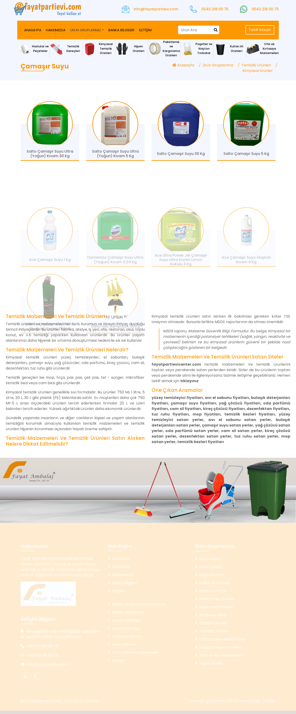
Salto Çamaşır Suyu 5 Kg (246, 156)
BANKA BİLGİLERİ (121, 30)
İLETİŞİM (145, 30)
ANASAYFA (32, 30)
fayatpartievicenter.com (176, 364)
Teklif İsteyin (260, 29)
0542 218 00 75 (214, 9)
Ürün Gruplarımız (218, 65)
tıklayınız (189, 381)
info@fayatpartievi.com (156, 9)
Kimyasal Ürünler (257, 70)
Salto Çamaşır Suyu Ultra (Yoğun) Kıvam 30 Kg (50, 156)
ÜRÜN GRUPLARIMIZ (85, 30)
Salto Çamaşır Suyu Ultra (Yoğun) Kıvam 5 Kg (115, 156)
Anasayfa (183, 65)
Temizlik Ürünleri (256, 65)
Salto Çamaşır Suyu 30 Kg (181, 156)
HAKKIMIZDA (55, 30)
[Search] (198, 30)
